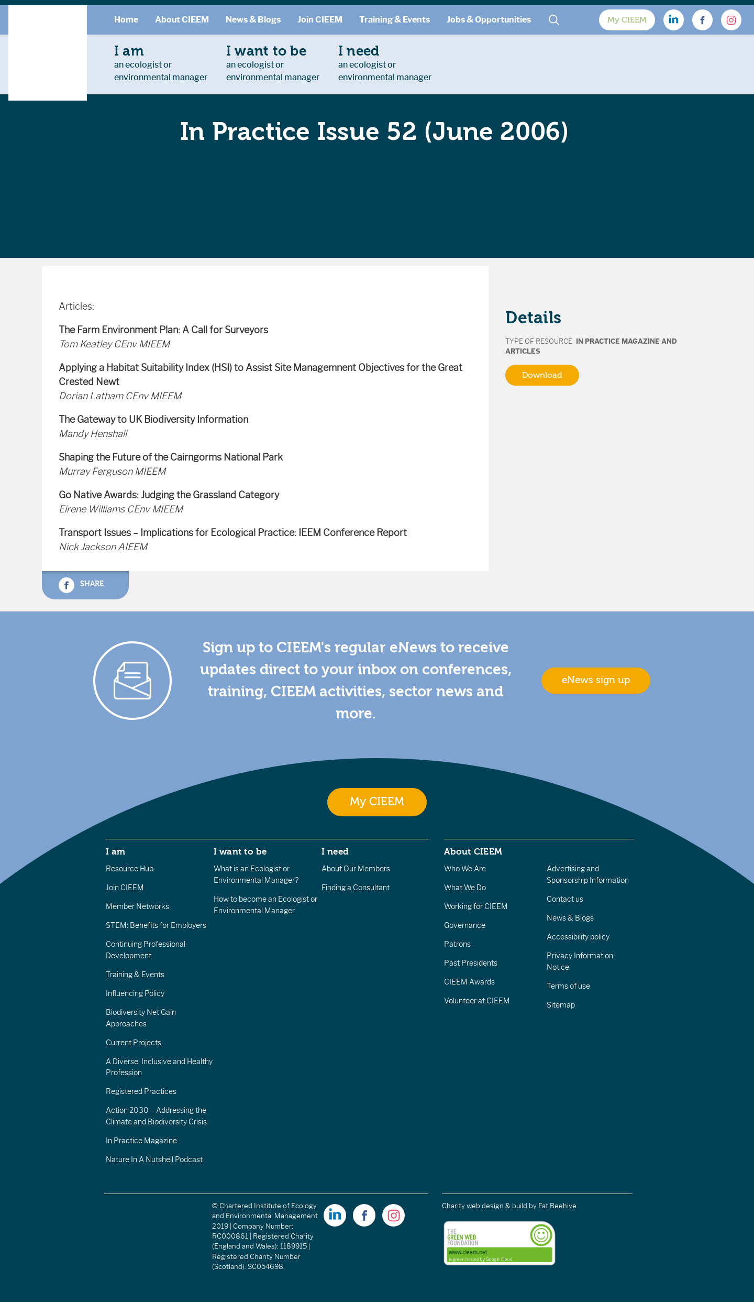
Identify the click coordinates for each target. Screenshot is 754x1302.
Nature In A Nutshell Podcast (154, 1159)
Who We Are (465, 868)
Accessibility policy (578, 937)
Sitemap (561, 1005)
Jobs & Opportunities (489, 20)
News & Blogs (253, 20)
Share (81, 585)
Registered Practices (141, 1091)
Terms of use (568, 986)
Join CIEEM (319, 20)
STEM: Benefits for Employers (156, 925)
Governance (464, 925)
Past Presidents (470, 963)
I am (116, 851)
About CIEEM (182, 20)
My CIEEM (627, 20)
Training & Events (394, 20)
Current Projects (133, 1042)
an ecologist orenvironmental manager (160, 62)
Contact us (565, 899)
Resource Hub (129, 868)
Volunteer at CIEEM (477, 1000)
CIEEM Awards (469, 982)
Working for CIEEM (476, 906)
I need (335, 851)
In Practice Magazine (141, 1140)
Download (542, 375)
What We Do (465, 887)
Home (126, 20)
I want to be (240, 851)
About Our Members (355, 868)
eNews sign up (596, 680)
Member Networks (137, 906)
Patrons (457, 944)
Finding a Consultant (355, 887)
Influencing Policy (135, 993)
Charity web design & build (484, 1206)
